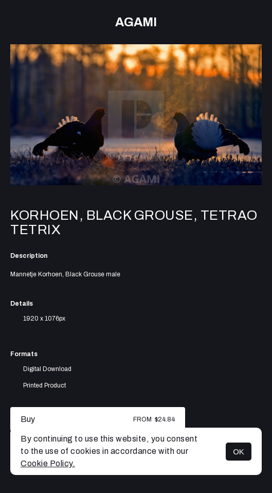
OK (238, 451)
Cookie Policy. (48, 463)
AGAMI (136, 22)
